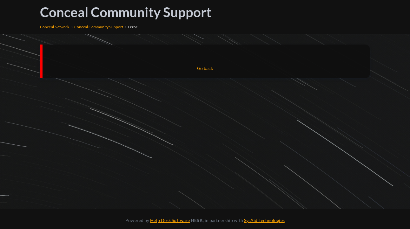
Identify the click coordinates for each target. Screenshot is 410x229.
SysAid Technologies (264, 220)
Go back (205, 68)
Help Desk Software (170, 220)
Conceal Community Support (126, 12)
